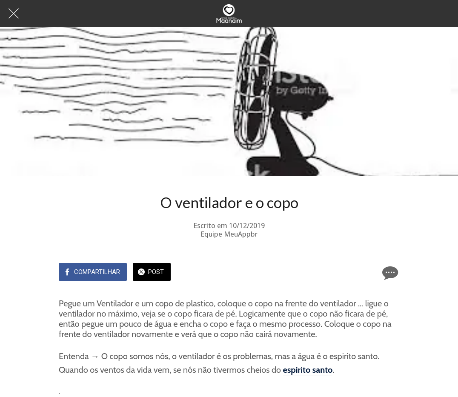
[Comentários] (389, 273)
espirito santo (308, 370)
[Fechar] (14, 14)
